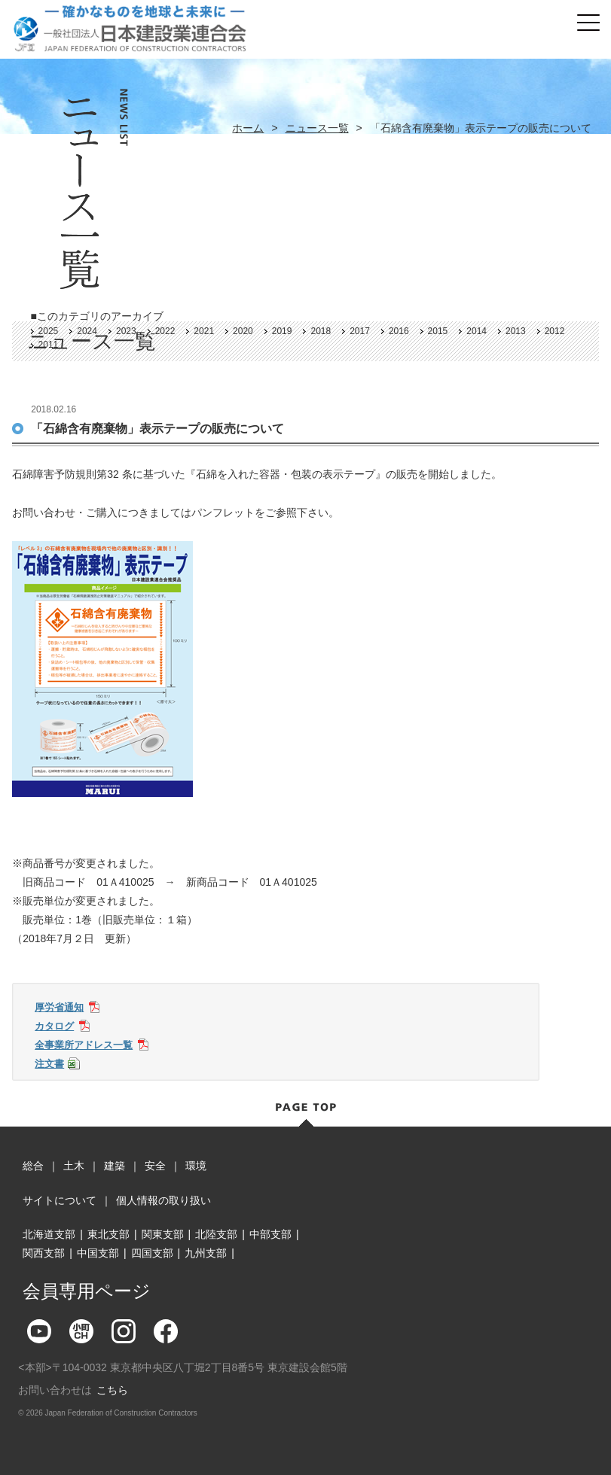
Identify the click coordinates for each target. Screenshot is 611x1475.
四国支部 (152, 1253)
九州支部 (206, 1253)
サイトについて (59, 1200)
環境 (195, 1166)
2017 (360, 331)
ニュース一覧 (317, 128)
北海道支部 (49, 1234)
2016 (399, 331)
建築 (114, 1166)
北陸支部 (216, 1234)
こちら (112, 1390)
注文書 (49, 1063)
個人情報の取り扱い (163, 1200)
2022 (165, 331)
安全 (155, 1166)
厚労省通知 (59, 1007)
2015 (438, 331)
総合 (33, 1166)
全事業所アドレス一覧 (84, 1045)
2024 (87, 331)
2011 (48, 344)
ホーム (248, 128)
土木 (73, 1166)
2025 (48, 331)
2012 (555, 331)
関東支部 (163, 1234)
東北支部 (108, 1234)
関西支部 (44, 1253)
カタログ (54, 1026)
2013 (516, 331)
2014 (476, 331)
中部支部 (270, 1234)
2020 (243, 331)
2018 (320, 331)
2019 (282, 331)
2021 (204, 331)
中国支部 (98, 1253)
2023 (126, 331)
